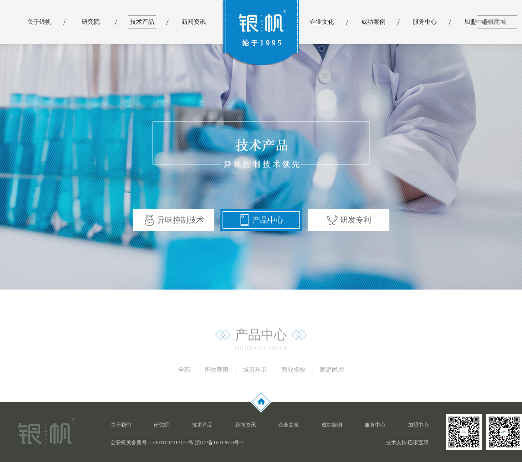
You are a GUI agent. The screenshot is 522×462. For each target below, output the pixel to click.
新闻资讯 (193, 22)
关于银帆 (39, 22)
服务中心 (425, 22)
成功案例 (373, 22)
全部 (184, 371)
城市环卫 (255, 371)
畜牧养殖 (216, 371)
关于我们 (121, 425)
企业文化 (322, 22)
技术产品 (142, 22)
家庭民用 (332, 371)
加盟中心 (476, 22)
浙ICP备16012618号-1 (219, 443)
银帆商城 (494, 22)
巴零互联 (418, 443)
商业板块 (293, 371)
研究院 (91, 22)
